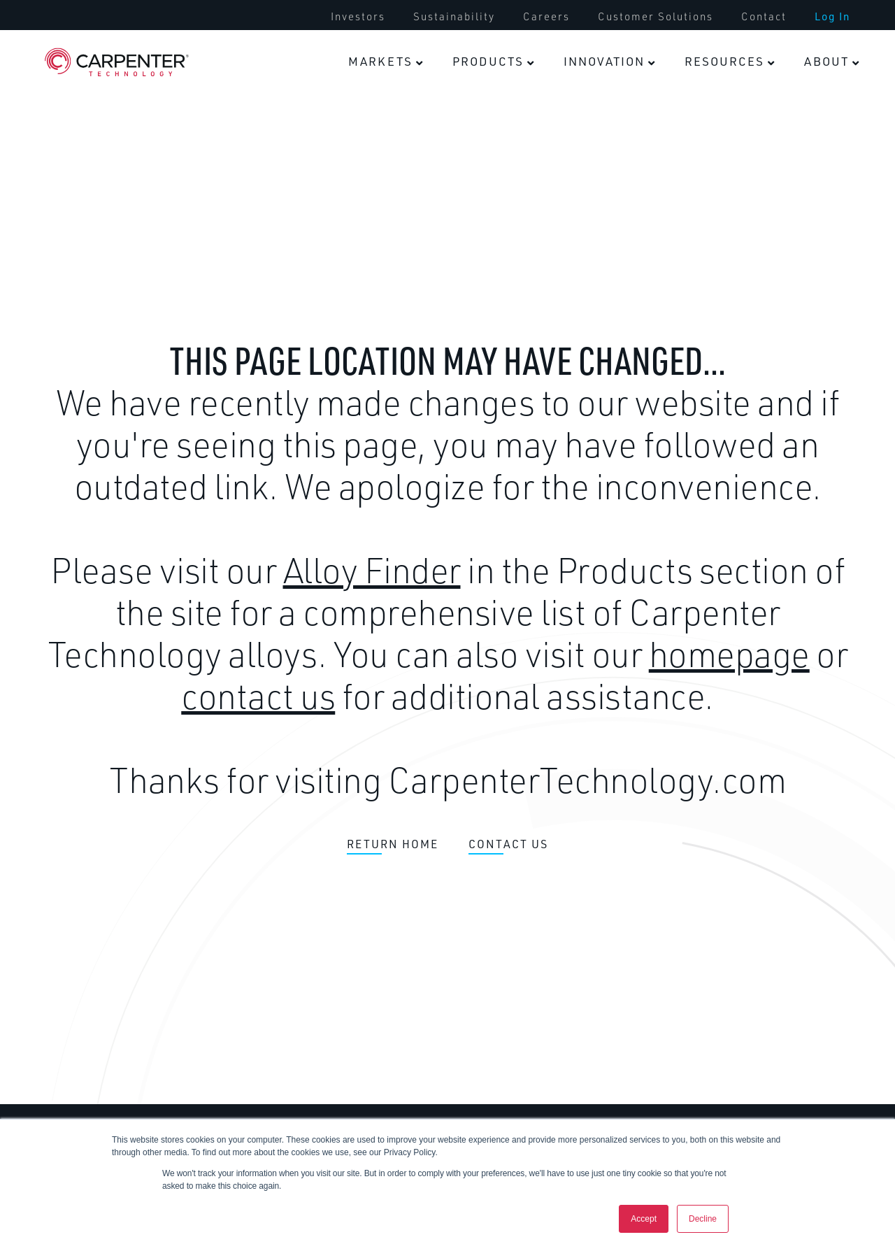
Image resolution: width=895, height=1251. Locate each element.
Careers (546, 16)
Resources (724, 61)
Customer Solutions (655, 16)
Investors (358, 16)
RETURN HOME (392, 844)
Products (488, 61)
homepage (729, 653)
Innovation (604, 61)
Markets (380, 61)
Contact (764, 16)
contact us (258, 695)
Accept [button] (644, 1219)
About (826, 61)
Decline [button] (703, 1219)
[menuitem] (358, 16)
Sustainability (454, 16)
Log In (832, 16)
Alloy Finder (372, 570)
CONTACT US (508, 844)
